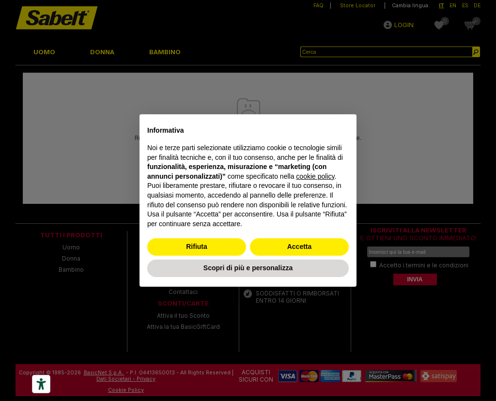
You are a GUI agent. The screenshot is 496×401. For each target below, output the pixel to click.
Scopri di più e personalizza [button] (248, 268)
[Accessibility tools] (41, 384)
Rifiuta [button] (196, 246)
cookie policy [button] (315, 176)
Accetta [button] (299, 246)
